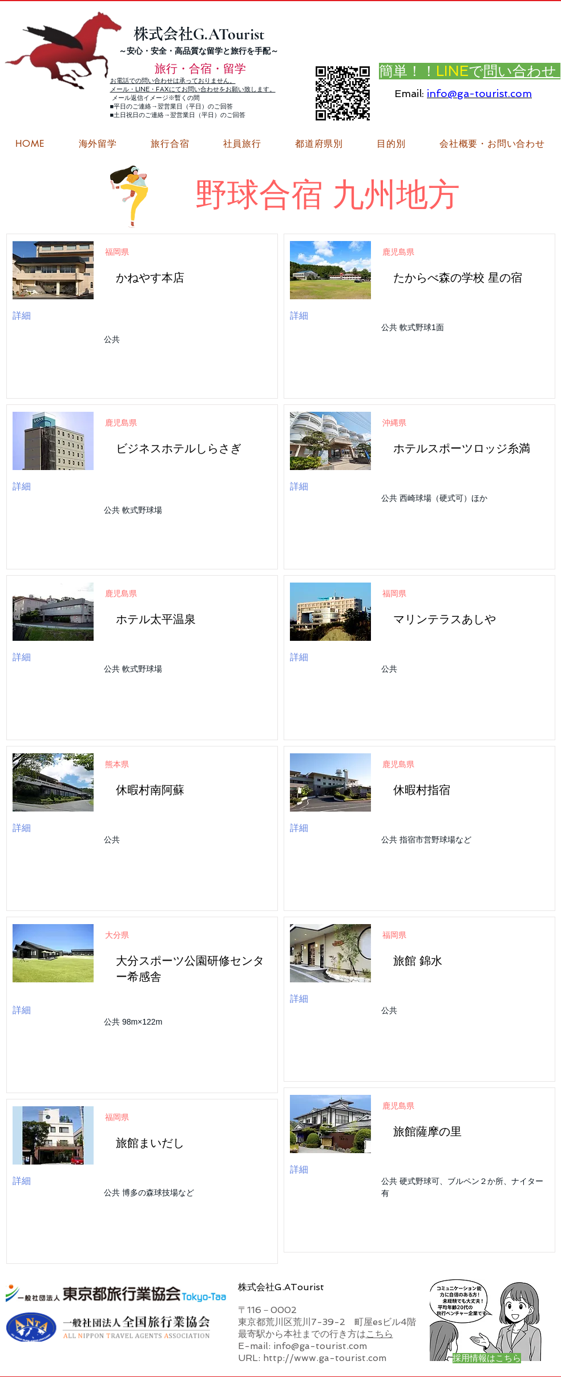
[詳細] (44, 315)
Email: (409, 93)
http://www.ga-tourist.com (324, 1357)
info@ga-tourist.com (479, 93)
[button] (492, 144)
